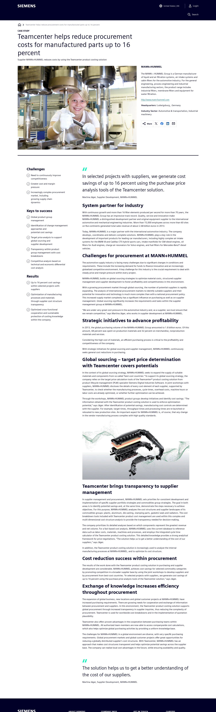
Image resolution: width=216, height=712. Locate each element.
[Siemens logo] (26, 6)
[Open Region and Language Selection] (169, 6)
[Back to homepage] (19, 25)
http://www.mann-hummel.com (155, 99)
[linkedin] (168, 124)
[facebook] (162, 124)
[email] (173, 124)
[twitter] (156, 124)
